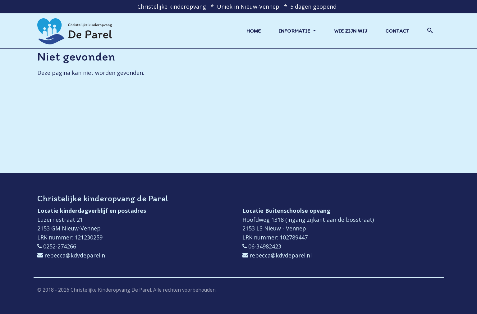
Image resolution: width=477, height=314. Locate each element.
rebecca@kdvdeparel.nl (75, 255)
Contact (397, 31)
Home (253, 31)
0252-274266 (59, 246)
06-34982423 (264, 246)
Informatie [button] (295, 31)
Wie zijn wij (350, 31)
